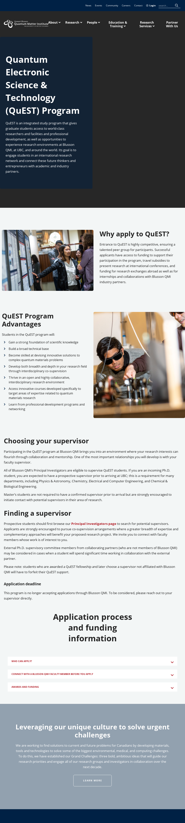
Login (151, 5)
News (88, 5)
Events (98, 5)
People (92, 22)
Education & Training (118, 24)
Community (112, 5)
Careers (126, 5)
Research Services (146, 24)
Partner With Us (172, 24)
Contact (138, 5)
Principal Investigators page (93, 523)
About (53, 22)
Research (72, 22)
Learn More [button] (92, 780)
